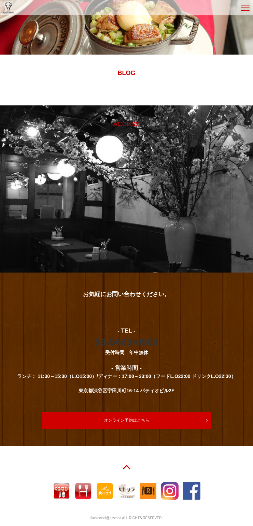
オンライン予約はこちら (126, 420)
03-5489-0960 (126, 342)
